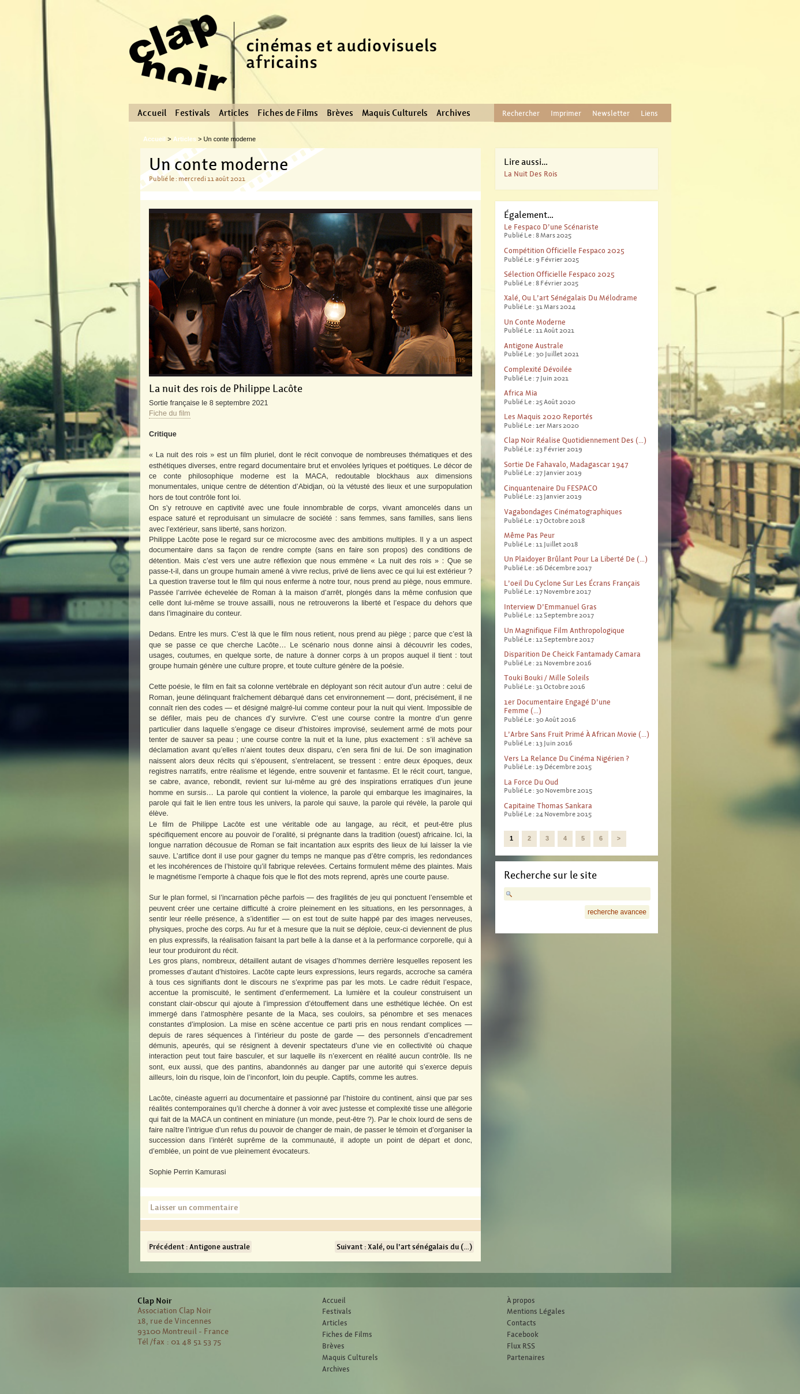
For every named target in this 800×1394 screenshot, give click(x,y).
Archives (453, 113)
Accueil (151, 113)
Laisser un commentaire (194, 1207)
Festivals (192, 113)
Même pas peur (529, 535)
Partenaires (526, 1357)
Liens (649, 113)
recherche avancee (617, 912)
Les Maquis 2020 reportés (548, 416)
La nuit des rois (531, 173)
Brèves (340, 113)
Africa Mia (520, 393)
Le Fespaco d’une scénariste (551, 227)
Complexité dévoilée (538, 369)
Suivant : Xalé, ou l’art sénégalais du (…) (404, 1247)
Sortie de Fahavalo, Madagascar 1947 (566, 464)
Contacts (521, 1323)
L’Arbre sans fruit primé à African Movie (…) (576, 734)
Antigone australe (533, 345)
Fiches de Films (287, 113)
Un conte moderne (535, 322)
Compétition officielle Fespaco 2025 (564, 250)
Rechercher (521, 113)
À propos (521, 1300)
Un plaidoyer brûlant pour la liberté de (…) (576, 559)
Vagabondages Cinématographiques (563, 511)
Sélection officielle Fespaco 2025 (559, 274)
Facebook (523, 1334)
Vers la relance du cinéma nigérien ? (566, 758)
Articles (234, 113)
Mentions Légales (536, 1311)
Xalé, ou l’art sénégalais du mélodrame (570, 297)
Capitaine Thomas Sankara (548, 805)
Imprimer (566, 113)
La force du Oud (531, 782)
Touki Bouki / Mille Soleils (546, 677)
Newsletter (611, 113)
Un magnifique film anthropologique (564, 630)
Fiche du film (169, 413)
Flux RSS (521, 1346)
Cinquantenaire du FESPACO (550, 488)
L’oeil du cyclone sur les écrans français (572, 583)
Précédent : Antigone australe (199, 1247)
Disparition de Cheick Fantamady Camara (572, 654)
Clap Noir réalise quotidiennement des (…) (575, 440)
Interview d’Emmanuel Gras (550, 606)
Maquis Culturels (395, 113)
